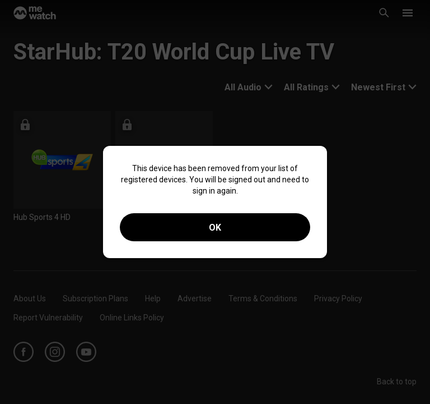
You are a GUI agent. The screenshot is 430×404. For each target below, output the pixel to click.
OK (215, 227)
